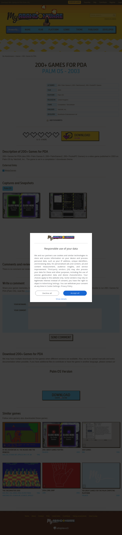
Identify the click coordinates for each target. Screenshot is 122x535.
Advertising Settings (50, 283)
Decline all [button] (47, 293)
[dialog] (61, 267)
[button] (61, 299)
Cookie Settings (53, 286)
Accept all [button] (75, 293)
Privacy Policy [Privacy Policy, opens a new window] (67, 286)
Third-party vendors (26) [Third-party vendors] (59, 269)
